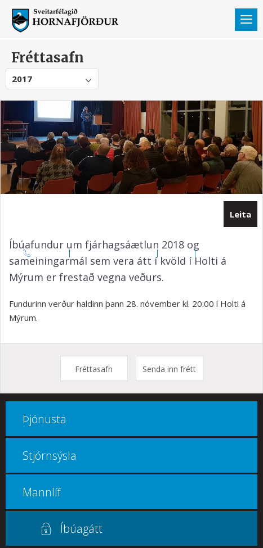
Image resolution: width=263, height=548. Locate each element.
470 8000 (50, 253)
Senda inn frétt (169, 369)
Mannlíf (42, 492)
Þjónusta (44, 419)
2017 (22, 78)
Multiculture (220, 253)
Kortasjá (176, 253)
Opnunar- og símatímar (113, 253)
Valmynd (246, 19)
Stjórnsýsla (50, 455)
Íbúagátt (81, 528)
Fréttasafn (94, 369)
